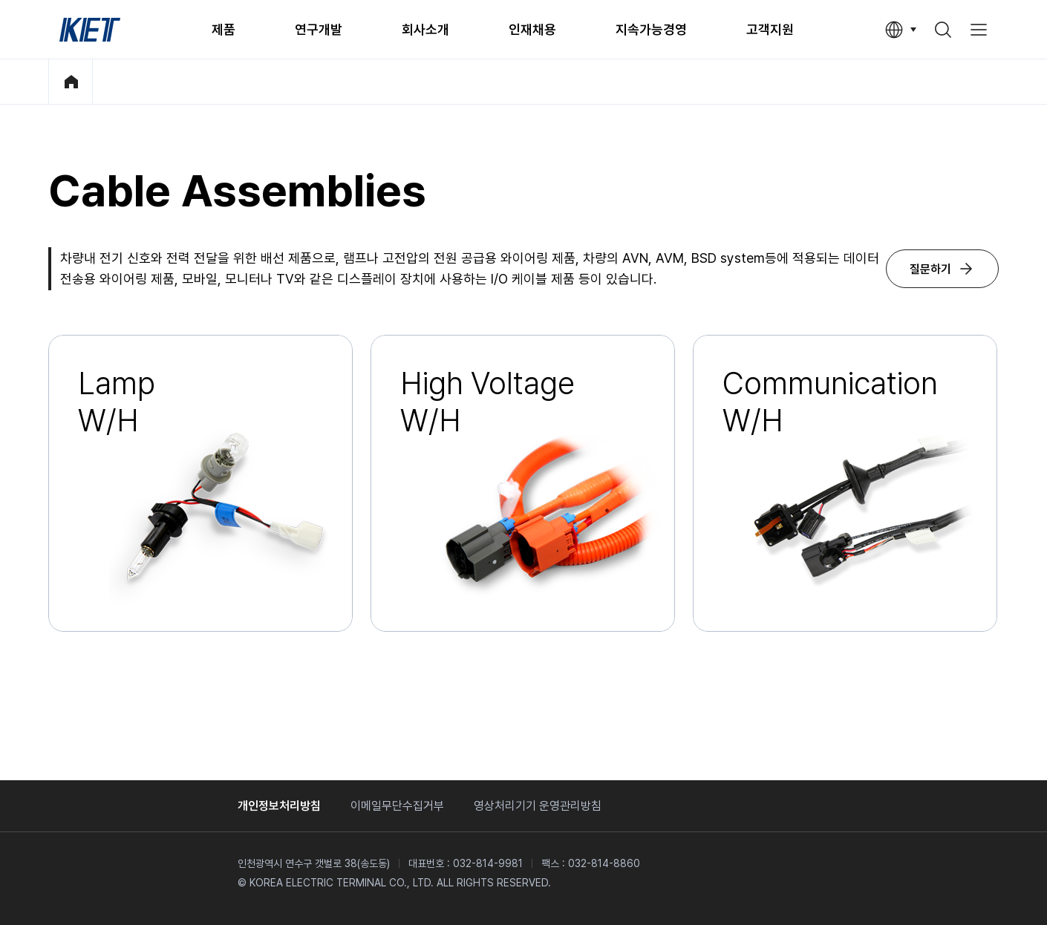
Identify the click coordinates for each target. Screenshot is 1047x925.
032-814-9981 (488, 863)
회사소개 (425, 29)
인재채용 (532, 29)
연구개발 (318, 29)
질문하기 (930, 269)
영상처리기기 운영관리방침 (537, 806)
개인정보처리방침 (279, 806)
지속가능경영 (651, 29)
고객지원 (770, 29)
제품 (223, 29)
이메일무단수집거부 (397, 806)
